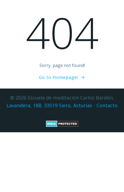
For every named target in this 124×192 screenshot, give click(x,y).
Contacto (107, 105)
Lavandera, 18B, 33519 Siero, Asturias (49, 105)
